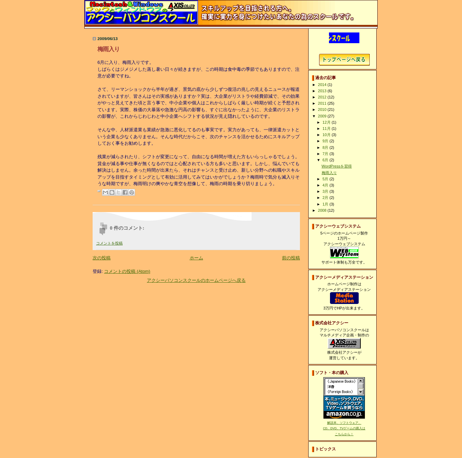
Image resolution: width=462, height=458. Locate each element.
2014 (323, 85)
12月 (326, 122)
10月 (326, 135)
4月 (325, 185)
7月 (325, 154)
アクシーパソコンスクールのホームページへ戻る (196, 280)
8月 (325, 147)
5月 (325, 179)
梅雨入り (329, 173)
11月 (326, 128)
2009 (323, 116)
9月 (325, 141)
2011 (323, 103)
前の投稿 (291, 257)
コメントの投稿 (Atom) (127, 271)
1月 (325, 204)
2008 (323, 210)
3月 (325, 191)
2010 (323, 109)
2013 (323, 91)
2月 (325, 197)
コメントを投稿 (109, 243)
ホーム (196, 257)
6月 (325, 160)
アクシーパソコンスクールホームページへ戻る (344, 60)
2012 (323, 97)
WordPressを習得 (337, 166)
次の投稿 (102, 257)
